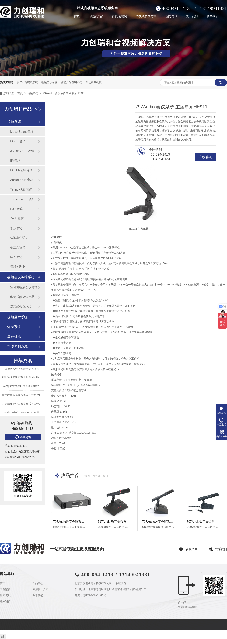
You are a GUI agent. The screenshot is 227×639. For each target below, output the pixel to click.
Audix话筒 (17, 218)
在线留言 (192, 549)
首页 (77, 16)
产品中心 (38, 583)
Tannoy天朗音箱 (21, 189)
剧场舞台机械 (94, 82)
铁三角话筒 (17, 247)
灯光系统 (14, 327)
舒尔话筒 (16, 228)
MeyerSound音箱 (21, 131)
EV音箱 (15, 160)
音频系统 (33, 93)
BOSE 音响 (18, 141)
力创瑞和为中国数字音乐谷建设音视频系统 (27, 404)
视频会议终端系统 (20, 277)
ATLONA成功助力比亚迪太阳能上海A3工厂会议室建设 (34, 377)
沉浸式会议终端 (20, 306)
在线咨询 (205, 157)
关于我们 (192, 16)
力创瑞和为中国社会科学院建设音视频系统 (27, 368)
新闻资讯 (171, 16)
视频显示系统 (49, 82)
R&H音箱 (16, 208)
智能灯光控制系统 (71, 82)
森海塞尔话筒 (19, 237)
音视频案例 (119, 16)
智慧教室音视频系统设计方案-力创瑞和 (25, 395)
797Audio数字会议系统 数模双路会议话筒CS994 (175, 521)
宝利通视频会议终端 (23, 287)
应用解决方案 (40, 589)
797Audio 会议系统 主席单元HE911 (64, 93)
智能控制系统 (17, 346)
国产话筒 (16, 257)
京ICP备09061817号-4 (95, 595)
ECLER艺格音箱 (21, 170)
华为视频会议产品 (22, 297)
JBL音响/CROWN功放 (24, 151)
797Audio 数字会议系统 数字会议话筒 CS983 (128, 521)
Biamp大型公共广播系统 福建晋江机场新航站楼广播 (32, 386)
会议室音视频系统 (27, 82)
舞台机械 (14, 337)
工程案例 (5, 589)
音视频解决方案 (146, 16)
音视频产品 (95, 16)
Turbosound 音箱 (21, 199)
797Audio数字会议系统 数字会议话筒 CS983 (83, 521)
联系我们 (212, 16)
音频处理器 (17, 266)
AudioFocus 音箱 (21, 179)
